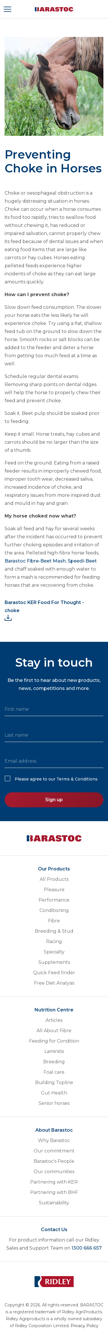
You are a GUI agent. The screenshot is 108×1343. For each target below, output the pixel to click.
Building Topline (54, 1082)
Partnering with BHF (54, 1192)
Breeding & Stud (54, 931)
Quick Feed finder (54, 972)
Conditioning (54, 910)
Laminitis (54, 1051)
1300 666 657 (86, 1248)
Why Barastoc (54, 1140)
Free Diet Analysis (54, 983)
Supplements (54, 962)
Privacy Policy (84, 1325)
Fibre (54, 920)
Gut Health (54, 1093)
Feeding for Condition (54, 1041)
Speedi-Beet (82, 561)
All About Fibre (54, 1030)
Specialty (54, 952)
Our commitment (54, 1151)
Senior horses (54, 1103)
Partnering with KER (54, 1182)
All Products (54, 879)
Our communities (54, 1171)
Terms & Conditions (77, 779)
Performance (54, 900)
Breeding (54, 1061)
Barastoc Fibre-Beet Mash (35, 561)
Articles (54, 1020)
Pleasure (54, 889)
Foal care (54, 1072)
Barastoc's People (54, 1161)
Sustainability (54, 1202)
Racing (54, 941)
